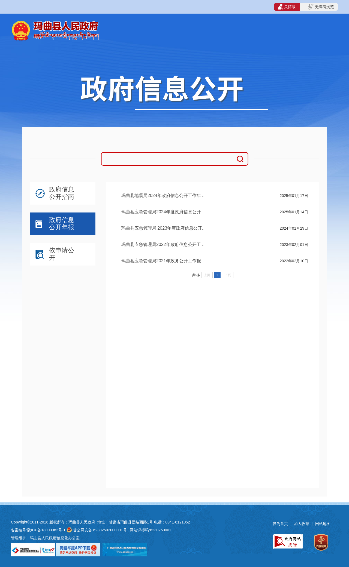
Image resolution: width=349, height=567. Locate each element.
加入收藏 (302, 524)
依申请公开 (61, 254)
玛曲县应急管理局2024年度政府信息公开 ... (163, 211)
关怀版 (287, 7)
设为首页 (280, 524)
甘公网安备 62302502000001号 (100, 530)
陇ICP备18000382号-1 (46, 530)
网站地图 (322, 524)
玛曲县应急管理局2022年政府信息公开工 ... (163, 244)
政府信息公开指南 (61, 193)
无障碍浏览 (321, 7)
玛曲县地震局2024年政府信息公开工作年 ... (163, 195)
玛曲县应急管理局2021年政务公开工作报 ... (163, 260)
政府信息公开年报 (61, 223)
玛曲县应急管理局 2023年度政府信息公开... (163, 228)
